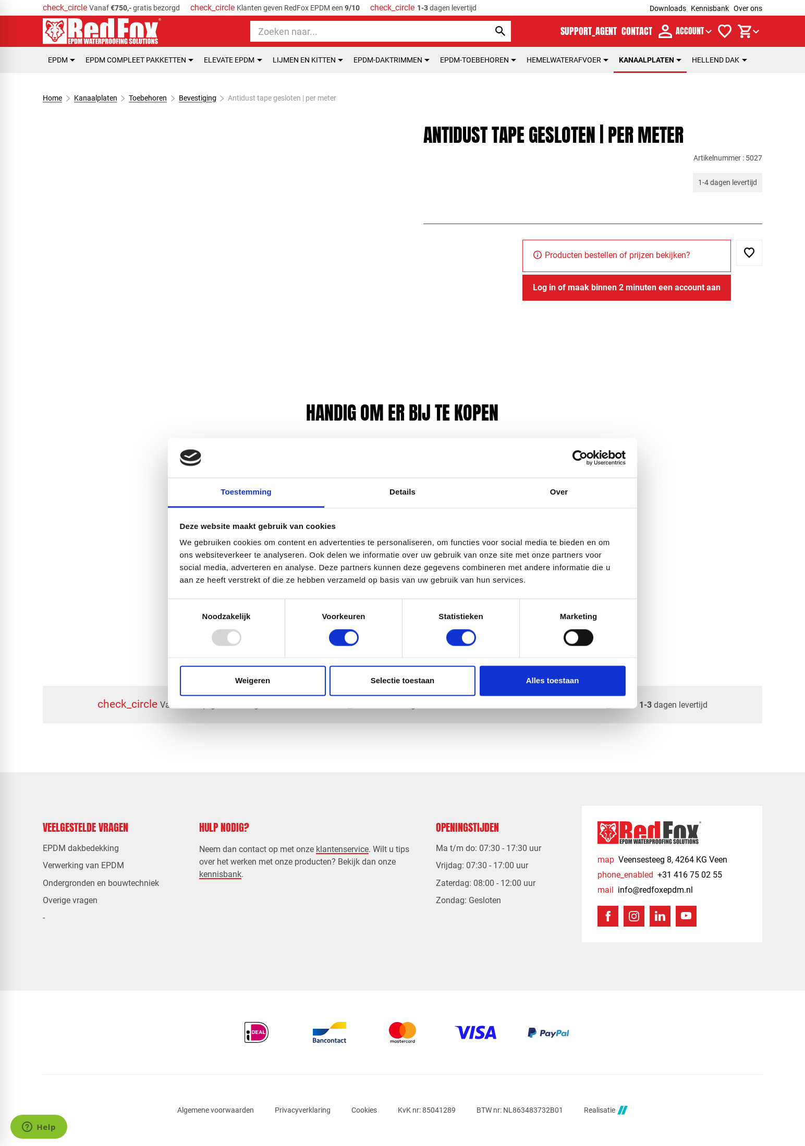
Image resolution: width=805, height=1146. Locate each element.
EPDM (61, 60)
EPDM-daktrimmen (391, 60)
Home (52, 98)
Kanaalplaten (650, 60)
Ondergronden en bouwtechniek (101, 883)
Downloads (668, 8)
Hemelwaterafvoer (567, 60)
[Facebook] (607, 916)
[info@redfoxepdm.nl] (645, 890)
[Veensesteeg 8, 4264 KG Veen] (662, 860)
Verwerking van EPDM (83, 865)
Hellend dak (719, 60)
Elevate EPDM (233, 60)
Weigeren (252, 680)
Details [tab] (402, 492)
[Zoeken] (360, 31)
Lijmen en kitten (308, 60)
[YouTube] (686, 916)
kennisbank (220, 874)
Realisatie (606, 1110)
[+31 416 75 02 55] (659, 875)
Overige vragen (70, 900)
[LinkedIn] (660, 916)
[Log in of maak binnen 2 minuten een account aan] (626, 288)
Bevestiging (197, 98)
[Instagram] (634, 916)
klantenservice (342, 849)
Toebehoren (148, 98)
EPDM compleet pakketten (139, 60)
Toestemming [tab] (246, 492)
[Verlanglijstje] (725, 31)
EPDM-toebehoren (478, 60)
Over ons (748, 8)
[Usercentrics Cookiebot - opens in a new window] (580, 457)
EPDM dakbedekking (81, 848)
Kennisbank (710, 8)
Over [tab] (559, 492)
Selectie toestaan (403, 680)
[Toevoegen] (749, 253)
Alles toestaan (552, 680)
